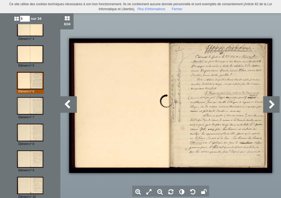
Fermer (177, 9)
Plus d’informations (151, 9)
